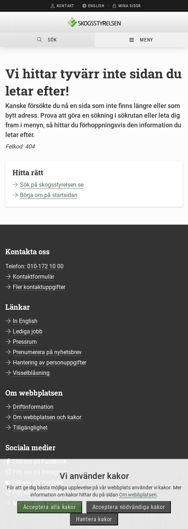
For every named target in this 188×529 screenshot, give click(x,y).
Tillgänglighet (30, 427)
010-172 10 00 (45, 266)
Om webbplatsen (138, 505)
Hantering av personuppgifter (49, 362)
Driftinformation (33, 406)
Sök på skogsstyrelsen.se (51, 184)
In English (25, 321)
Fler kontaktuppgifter (39, 287)
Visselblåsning (31, 372)
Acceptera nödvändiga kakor (128, 517)
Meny (141, 40)
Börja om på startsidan (48, 195)
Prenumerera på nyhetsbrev (47, 352)
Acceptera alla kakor (49, 517)
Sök (47, 40)
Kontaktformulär (33, 276)
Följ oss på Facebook (39, 461)
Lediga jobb (27, 331)
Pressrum (25, 341)
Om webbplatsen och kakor (47, 417)
